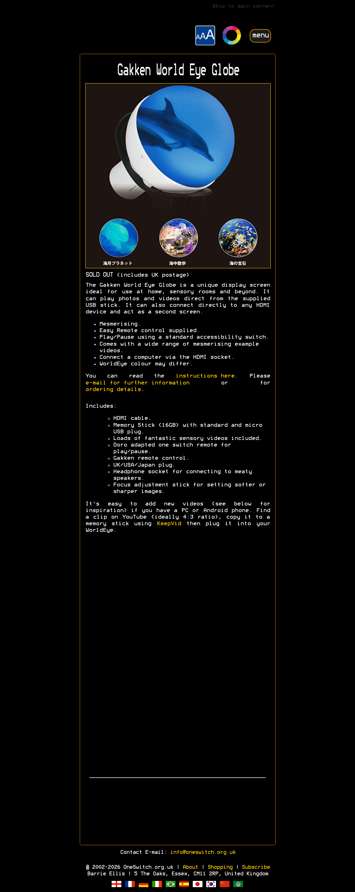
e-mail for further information (137, 383)
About (190, 867)
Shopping (219, 867)
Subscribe (256, 867)
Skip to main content (243, 6)
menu (260, 35)
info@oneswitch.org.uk (202, 852)
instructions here (204, 376)
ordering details (113, 389)
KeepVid (169, 523)
